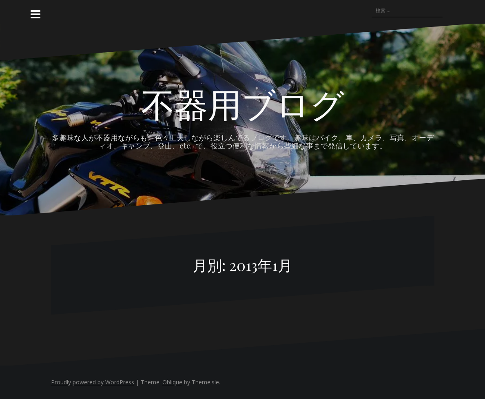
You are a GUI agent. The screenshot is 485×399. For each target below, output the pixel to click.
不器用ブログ (242, 103)
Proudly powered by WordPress (92, 382)
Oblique (172, 382)
